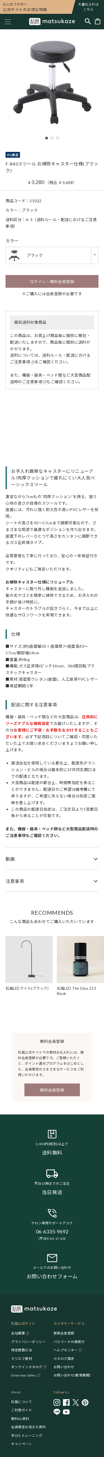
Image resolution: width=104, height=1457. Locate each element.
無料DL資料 (20, 1419)
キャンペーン (21, 1444)
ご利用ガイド (21, 1410)
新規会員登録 (64, 1333)
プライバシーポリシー (28, 1342)
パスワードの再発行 (69, 1342)
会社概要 (18, 1333)
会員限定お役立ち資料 (28, 1427)
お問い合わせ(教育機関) (72, 1375)
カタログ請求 (64, 1359)
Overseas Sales (23, 1375)
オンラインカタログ (26, 1367)
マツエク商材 (21, 1359)
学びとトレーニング (26, 1435)
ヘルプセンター (66, 1350)
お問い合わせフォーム (52, 1276)
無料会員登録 (52, 1090)
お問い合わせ (64, 1367)
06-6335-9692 (52, 1231)
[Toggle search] (88, 22)
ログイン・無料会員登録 (52, 281)
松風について (21, 1402)
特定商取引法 (21, 1350)
